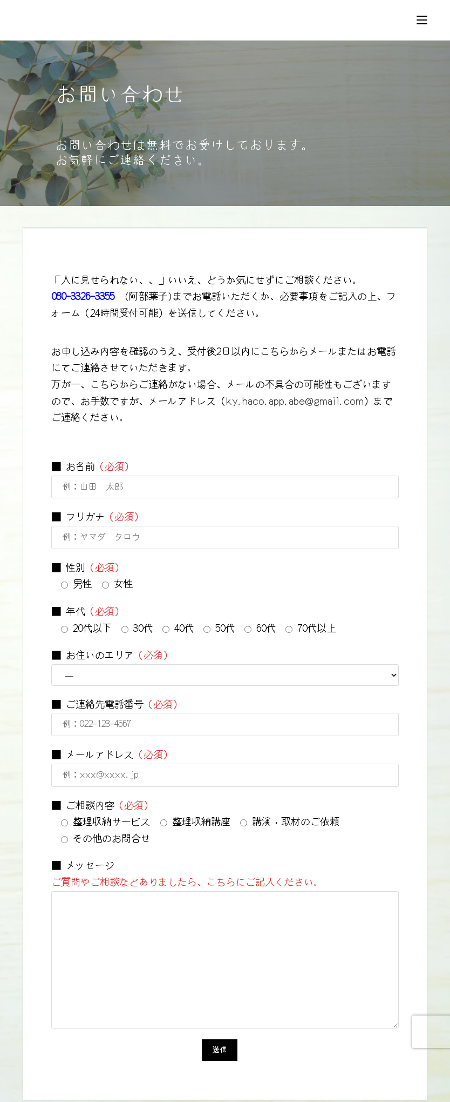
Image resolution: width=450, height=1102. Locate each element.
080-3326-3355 (82, 297)
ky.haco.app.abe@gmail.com (295, 401)
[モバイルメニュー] (422, 20)
